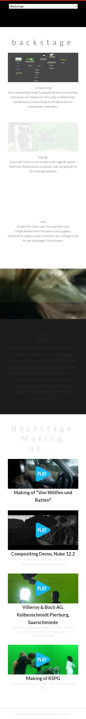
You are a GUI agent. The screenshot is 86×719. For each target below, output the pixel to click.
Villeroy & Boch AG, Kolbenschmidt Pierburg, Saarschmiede (43, 614)
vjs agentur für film (25, 713)
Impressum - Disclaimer (58, 713)
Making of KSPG (43, 678)
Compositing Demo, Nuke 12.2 (43, 554)
